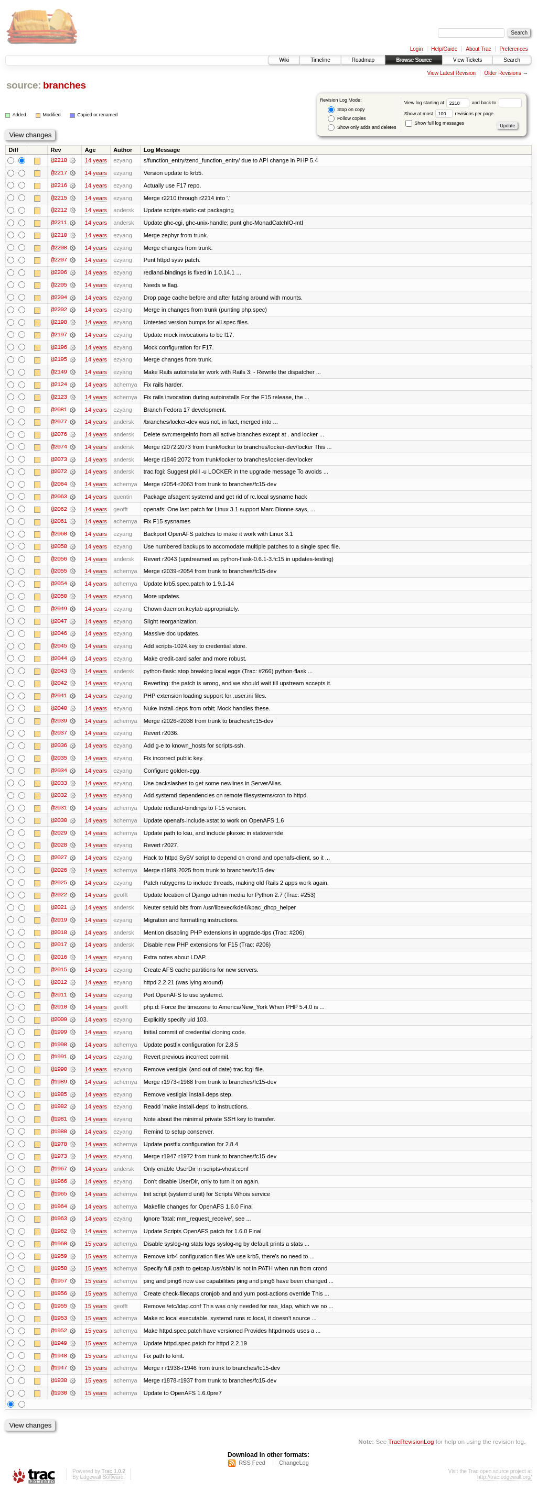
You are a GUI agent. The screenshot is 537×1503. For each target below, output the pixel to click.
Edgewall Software (101, 1489)
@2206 (59, 273)
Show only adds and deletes (362, 127)
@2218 (59, 160)
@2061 (59, 525)
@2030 (59, 826)
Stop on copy (346, 109)
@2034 (59, 776)
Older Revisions (502, 73)
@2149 (59, 374)
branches (64, 85)
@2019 (59, 927)
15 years (96, 1254)
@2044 (59, 663)
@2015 (59, 977)
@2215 (59, 198)
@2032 (59, 801)
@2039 (59, 726)
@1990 (59, 1078)
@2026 (59, 877)
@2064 (59, 487)
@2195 (59, 361)
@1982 (59, 1116)
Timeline (320, 60)
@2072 (59, 474)
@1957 (59, 1292)
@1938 (59, 1392)
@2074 (59, 449)
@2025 (59, 889)
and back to (497, 102)
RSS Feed (252, 1475)
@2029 (59, 839)
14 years (96, 160)
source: (23, 85)
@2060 (59, 537)
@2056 (59, 562)
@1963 (59, 1229)
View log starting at (438, 102)
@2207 (59, 261)
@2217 (59, 173)
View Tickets (467, 60)
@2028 (59, 852)
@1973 (59, 1166)
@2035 (59, 764)
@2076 (59, 437)
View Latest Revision (451, 73)
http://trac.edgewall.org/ (504, 1489)
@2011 (59, 1003)
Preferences (514, 49)
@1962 (59, 1241)
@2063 (59, 500)
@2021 (59, 914)
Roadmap (363, 60)
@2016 (59, 965)
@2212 (59, 210)
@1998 (59, 1053)
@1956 (59, 1304)
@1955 (59, 1317)
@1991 (59, 1065)
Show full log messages (434, 123)
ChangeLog (294, 1475)
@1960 (59, 1254)
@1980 (59, 1141)
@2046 (59, 638)
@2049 (59, 613)
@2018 (59, 940)
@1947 (59, 1380)
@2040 (59, 713)
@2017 (59, 952)
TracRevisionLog (411, 1453)
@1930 (59, 1405)
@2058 (59, 550)
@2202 (59, 311)
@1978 (59, 1153)
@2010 (59, 1015)
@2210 (59, 236)
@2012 (59, 990)
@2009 (59, 1028)
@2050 (59, 600)
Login (416, 49)
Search (511, 60)
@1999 (59, 1040)
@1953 (59, 1329)
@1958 (59, 1279)
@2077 (59, 424)
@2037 (59, 738)
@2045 (59, 650)
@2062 (59, 512)
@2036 (59, 751)
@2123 (59, 399)
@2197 (59, 336)
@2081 (59, 412)
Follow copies (347, 118)
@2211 (59, 223)
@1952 (59, 1342)
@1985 (59, 1103)
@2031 (59, 814)
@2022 (59, 902)
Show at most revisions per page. (449, 113)
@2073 (59, 462)
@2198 (59, 324)
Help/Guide (444, 49)
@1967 (59, 1179)
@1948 (59, 1367)
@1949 (59, 1355)
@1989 (59, 1091)
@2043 (59, 676)
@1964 (59, 1216)
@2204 (59, 298)
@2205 (59, 286)
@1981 (59, 1128)
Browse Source (414, 60)
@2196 (59, 349)
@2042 (59, 688)
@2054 (59, 588)
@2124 (59, 386)
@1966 (59, 1191)
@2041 (59, 701)
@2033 (59, 789)
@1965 (59, 1204)
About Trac (478, 49)
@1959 (59, 1267)
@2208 (59, 248)
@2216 (59, 185)
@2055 (59, 575)
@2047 (59, 625)
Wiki (284, 60)
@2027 (59, 864)
